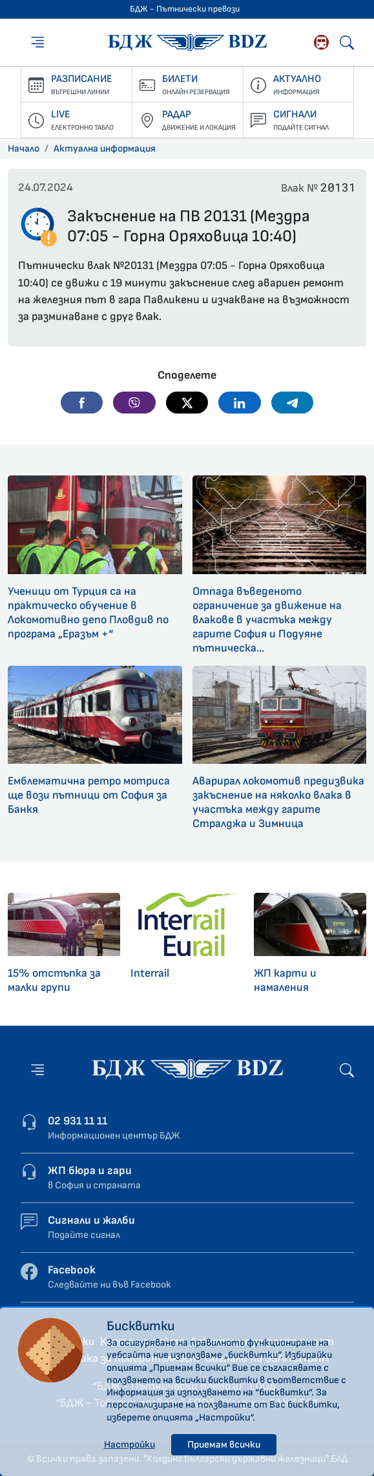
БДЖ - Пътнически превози (185, 9)
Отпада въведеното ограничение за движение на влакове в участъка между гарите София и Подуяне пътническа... (267, 619)
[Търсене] (347, 42)
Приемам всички (223, 1445)
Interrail (149, 973)
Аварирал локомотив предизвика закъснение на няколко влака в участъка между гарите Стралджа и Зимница (278, 802)
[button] (82, 403)
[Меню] (37, 42)
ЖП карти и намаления (285, 980)
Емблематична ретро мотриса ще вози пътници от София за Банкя (89, 795)
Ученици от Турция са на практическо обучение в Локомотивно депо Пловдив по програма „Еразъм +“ (88, 612)
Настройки (129, 1445)
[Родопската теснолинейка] (321, 42)
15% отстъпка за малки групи (54, 980)
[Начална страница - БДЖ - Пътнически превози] (187, 1069)
